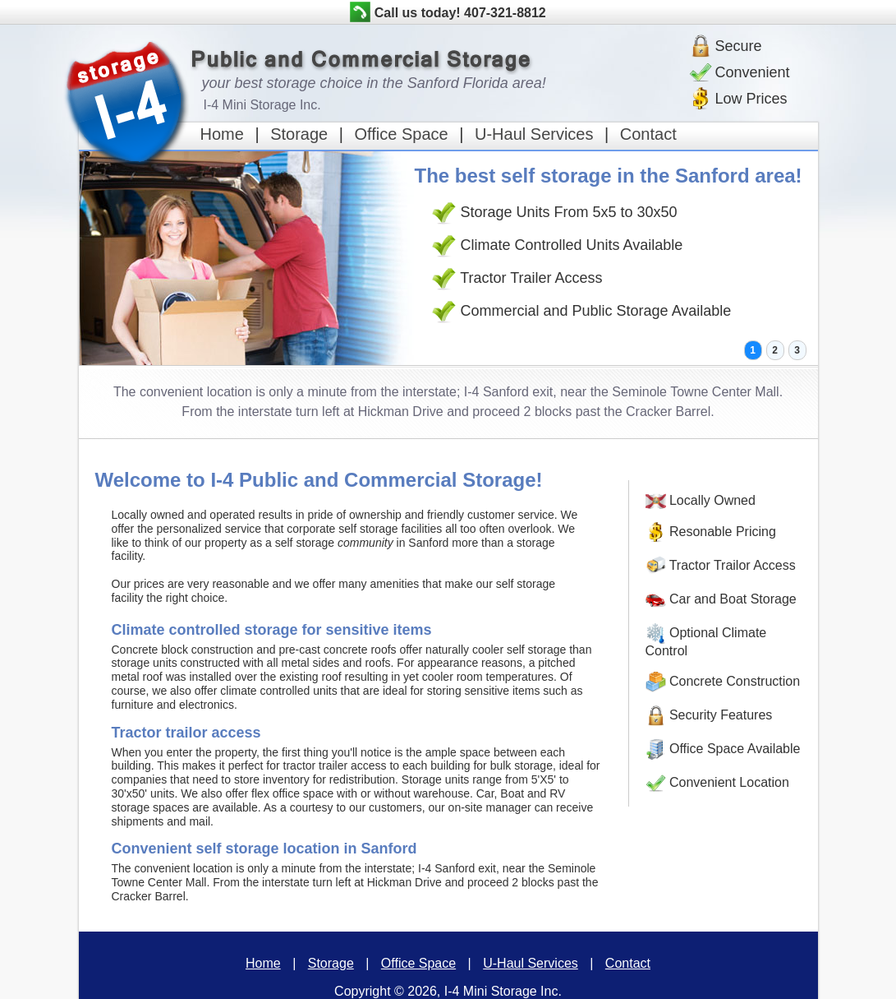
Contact (648, 134)
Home (222, 134)
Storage (299, 134)
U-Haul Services (534, 134)
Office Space (401, 134)
